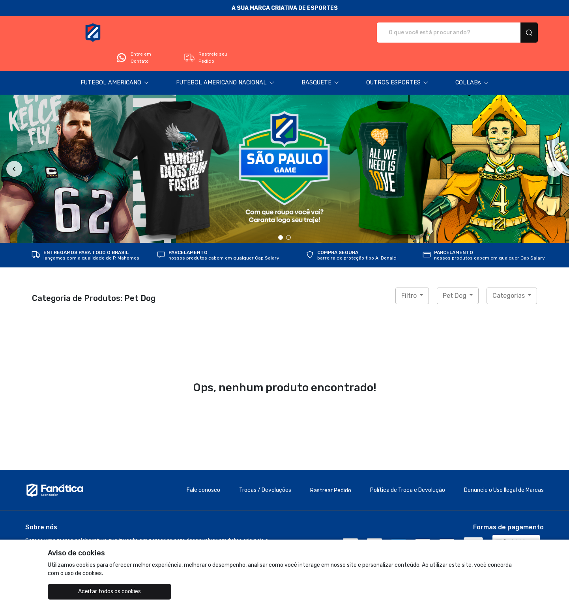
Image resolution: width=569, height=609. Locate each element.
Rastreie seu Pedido (508, 33)
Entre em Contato (436, 33)
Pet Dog (455, 273)
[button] (114, 61)
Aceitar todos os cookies (87, 591)
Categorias (509, 273)
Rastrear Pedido (330, 468)
